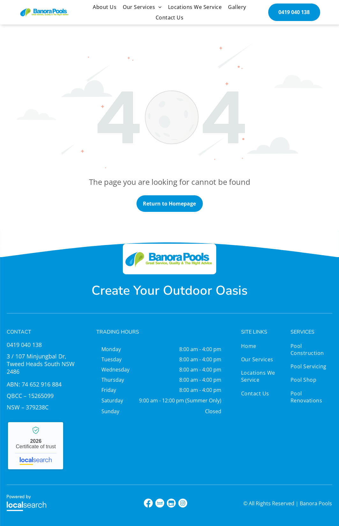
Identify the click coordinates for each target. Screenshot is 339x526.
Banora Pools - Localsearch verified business (35, 445)
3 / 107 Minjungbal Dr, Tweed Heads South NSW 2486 (41, 363)
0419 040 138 (24, 345)
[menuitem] (105, 7)
